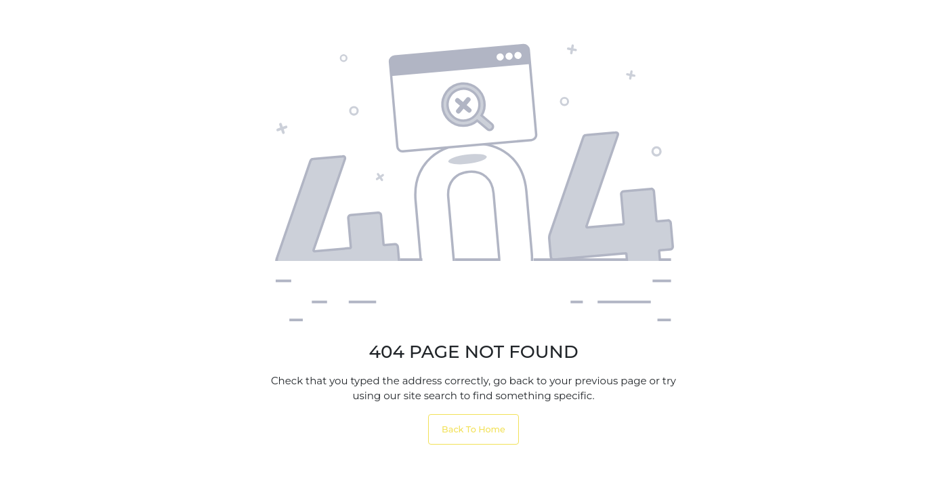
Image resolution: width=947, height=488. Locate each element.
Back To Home (473, 429)
